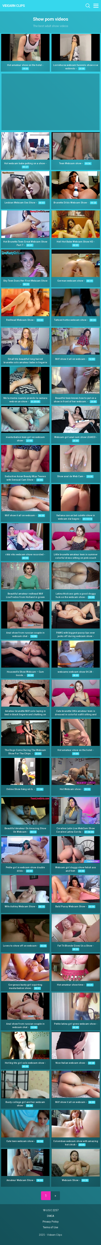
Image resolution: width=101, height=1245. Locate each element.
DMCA (50, 1215)
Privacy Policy (51, 1221)
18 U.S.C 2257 (50, 1210)
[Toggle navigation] (96, 6)
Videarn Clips (13, 6)
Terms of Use (50, 1227)
